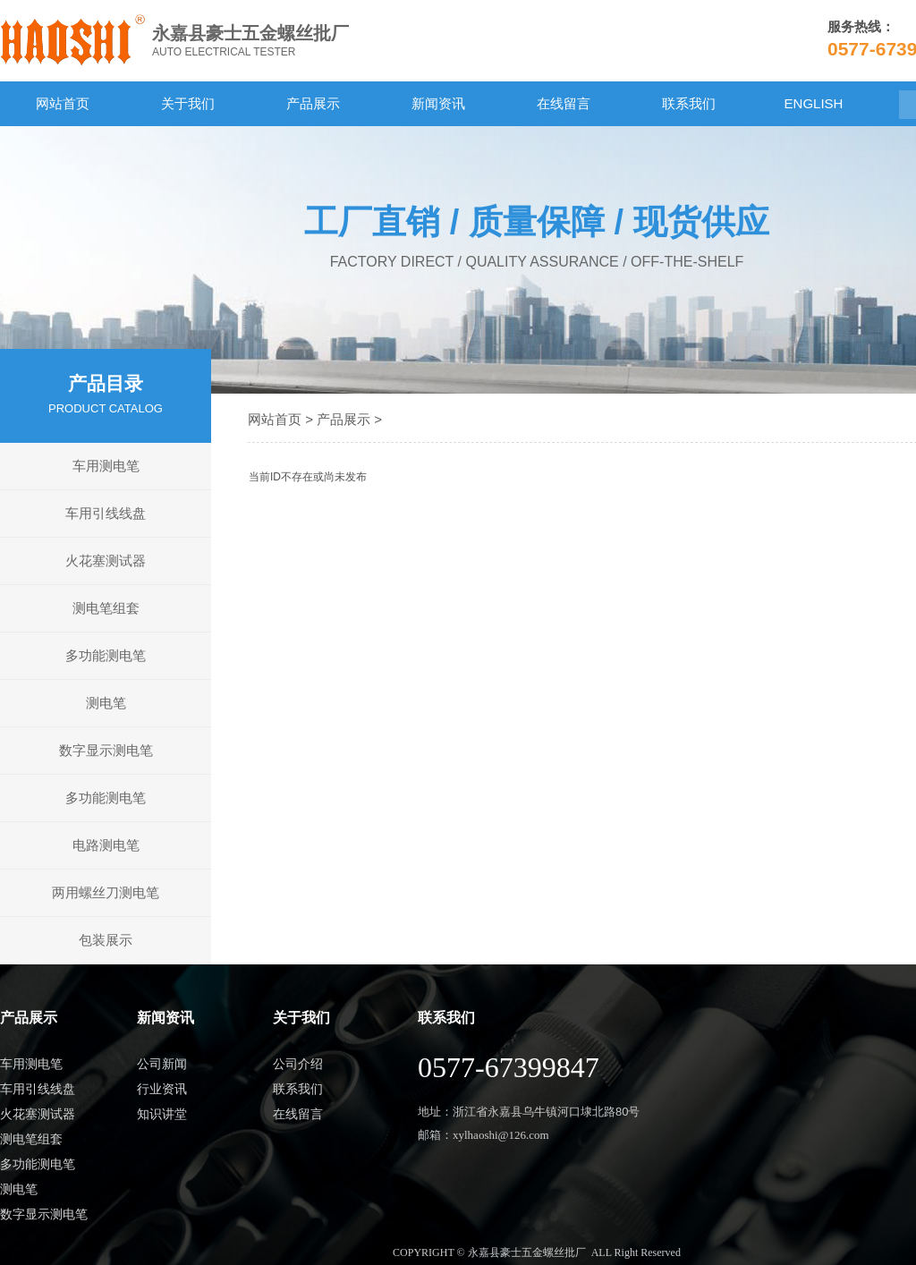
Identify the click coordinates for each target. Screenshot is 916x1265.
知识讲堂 (162, 1114)
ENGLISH (814, 103)
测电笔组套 (106, 608)
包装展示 (105, 939)
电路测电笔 (106, 845)
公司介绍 (298, 1064)
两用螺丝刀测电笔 (105, 892)
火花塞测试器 (105, 560)
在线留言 (563, 103)
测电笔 (106, 702)
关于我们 (188, 103)
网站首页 (62, 103)
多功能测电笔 (105, 655)
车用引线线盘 (105, 513)
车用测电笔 (106, 465)
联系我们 (689, 103)
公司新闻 (162, 1064)
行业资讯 (162, 1089)
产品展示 (313, 103)
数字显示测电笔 (106, 750)
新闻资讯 (438, 103)
